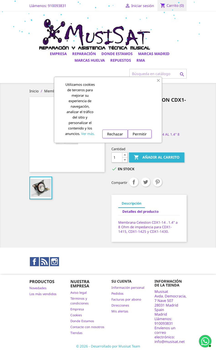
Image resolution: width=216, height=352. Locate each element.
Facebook (34, 261)
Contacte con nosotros (87, 327)
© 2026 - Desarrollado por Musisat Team (108, 346)
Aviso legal (78, 292)
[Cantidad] (116, 157)
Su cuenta (121, 281)
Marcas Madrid (154, 53)
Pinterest (157, 182)
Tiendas (76, 333)
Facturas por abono (126, 299)
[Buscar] (158, 74)
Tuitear (145, 182)
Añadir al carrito (157, 157)
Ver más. (88, 133)
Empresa (58, 53)
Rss (44, 261)
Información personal (127, 287)
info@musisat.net (169, 341)
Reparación (84, 53)
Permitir (140, 133)
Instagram (54, 261)
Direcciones (120, 305)
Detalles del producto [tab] (140, 211)
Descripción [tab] (131, 203)
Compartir (133, 182)
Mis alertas (119, 311)
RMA (140, 60)
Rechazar (115, 133)
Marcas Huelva (90, 60)
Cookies (76, 315)
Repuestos (120, 60)
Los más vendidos (43, 294)
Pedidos (117, 293)
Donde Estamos (117, 53)
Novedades (37, 288)
